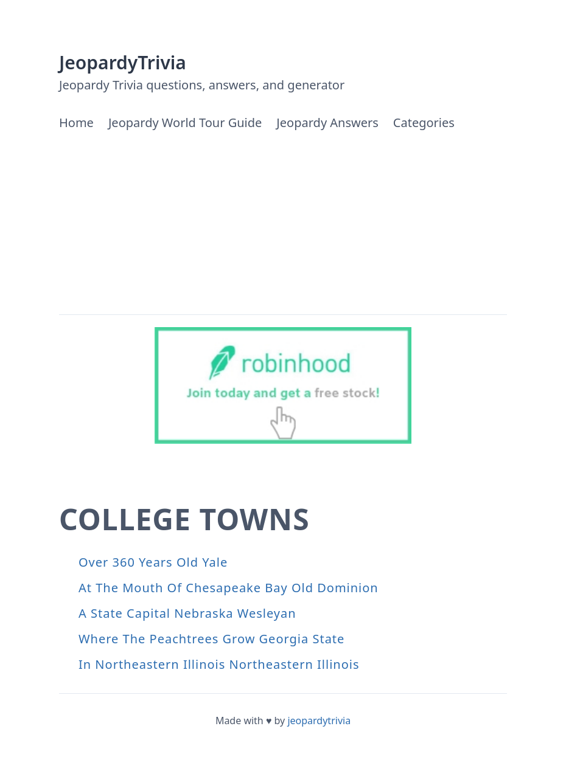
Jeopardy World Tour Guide (185, 122)
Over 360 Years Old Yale (153, 562)
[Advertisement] (283, 223)
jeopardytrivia (319, 720)
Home (76, 122)
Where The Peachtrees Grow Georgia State (211, 639)
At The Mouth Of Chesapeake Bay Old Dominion (229, 587)
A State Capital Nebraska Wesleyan (187, 613)
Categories (424, 122)
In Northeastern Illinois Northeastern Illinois (219, 664)
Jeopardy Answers (327, 122)
